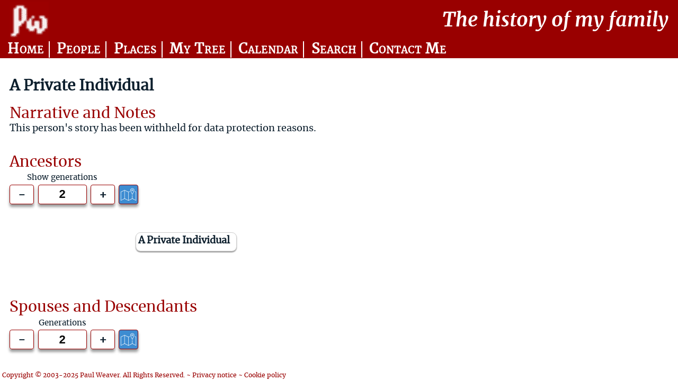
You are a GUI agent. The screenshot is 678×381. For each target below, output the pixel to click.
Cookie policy (265, 375)
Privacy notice (214, 375)
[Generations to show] (62, 194)
